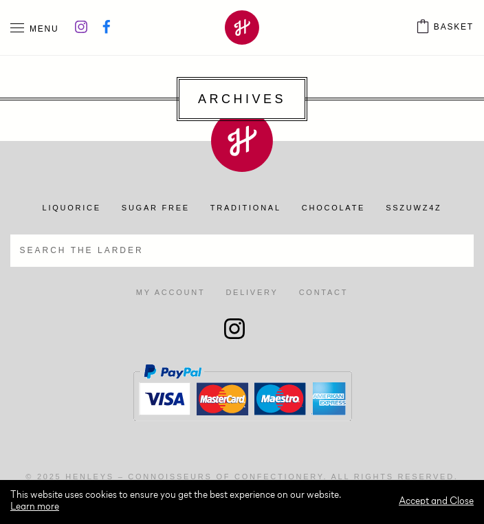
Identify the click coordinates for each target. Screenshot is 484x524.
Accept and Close (436, 501)
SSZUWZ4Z (413, 208)
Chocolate (333, 208)
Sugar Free (156, 208)
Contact (324, 292)
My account (171, 292)
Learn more (34, 507)
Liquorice (72, 208)
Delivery (252, 292)
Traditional (245, 208)
